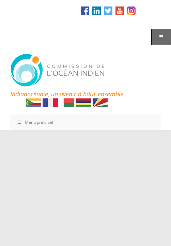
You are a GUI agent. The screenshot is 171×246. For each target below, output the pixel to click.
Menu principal (35, 122)
